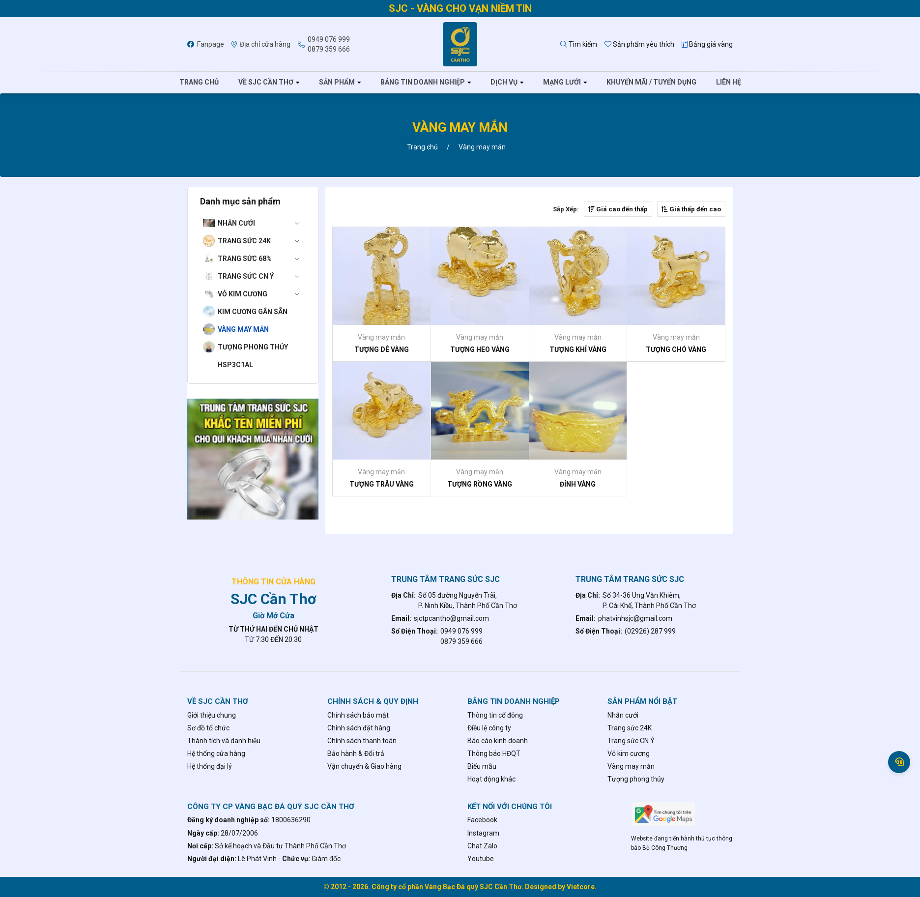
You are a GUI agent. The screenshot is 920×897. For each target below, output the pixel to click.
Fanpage (205, 44)
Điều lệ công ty (489, 728)
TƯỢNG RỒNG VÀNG (479, 484)
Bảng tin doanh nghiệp (422, 82)
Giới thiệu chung (211, 715)
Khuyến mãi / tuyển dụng (651, 82)
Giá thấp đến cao (691, 209)
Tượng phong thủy (253, 347)
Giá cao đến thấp (618, 209)
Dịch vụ (504, 82)
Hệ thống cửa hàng (216, 753)
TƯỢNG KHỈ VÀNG (577, 349)
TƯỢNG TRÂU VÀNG (381, 484)
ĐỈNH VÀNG (578, 484)
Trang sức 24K (262, 241)
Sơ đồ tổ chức (208, 728)
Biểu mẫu (481, 766)
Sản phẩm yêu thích (639, 44)
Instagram (483, 833)
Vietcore (581, 887)
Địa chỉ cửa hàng (260, 44)
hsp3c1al (235, 365)
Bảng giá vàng (707, 44)
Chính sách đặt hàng (358, 728)
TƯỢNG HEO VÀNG (480, 349)
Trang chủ (199, 82)
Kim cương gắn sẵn (253, 312)
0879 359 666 (329, 49)
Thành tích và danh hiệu (223, 741)
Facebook (482, 820)
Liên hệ (728, 82)
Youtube (480, 859)
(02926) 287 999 (650, 631)
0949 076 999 (329, 39)
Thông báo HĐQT (493, 753)
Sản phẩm (337, 82)
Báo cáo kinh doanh (497, 741)
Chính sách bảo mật (358, 715)
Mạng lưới (562, 82)
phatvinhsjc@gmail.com (635, 618)
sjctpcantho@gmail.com (451, 618)
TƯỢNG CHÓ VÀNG (676, 349)
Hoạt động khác (491, 779)
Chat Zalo (482, 846)
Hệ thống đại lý (209, 766)
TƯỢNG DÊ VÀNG (381, 349)
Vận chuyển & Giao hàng (364, 766)
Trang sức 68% (262, 258)
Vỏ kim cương (262, 294)
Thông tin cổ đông (495, 715)
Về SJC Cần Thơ (265, 82)
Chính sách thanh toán (362, 741)
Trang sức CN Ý (262, 276)
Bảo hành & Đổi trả (355, 753)
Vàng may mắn (243, 329)
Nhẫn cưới (262, 223)
